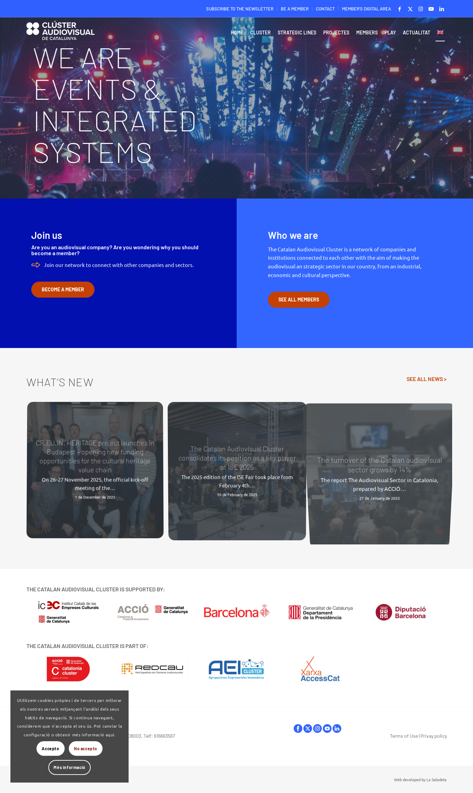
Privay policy (434, 736)
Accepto (50, 748)
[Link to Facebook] (400, 8)
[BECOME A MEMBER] (63, 290)
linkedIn (337, 728)
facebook (298, 728)
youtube (327, 728)
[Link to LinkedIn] (442, 8)
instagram (317, 728)
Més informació (69, 767)
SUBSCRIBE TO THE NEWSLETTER (240, 8)
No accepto (85, 748)
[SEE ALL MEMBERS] (298, 300)
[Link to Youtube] (431, 8)
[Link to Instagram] (421, 8)
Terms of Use (404, 736)
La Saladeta (436, 779)
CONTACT (325, 8)
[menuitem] (240, 9)
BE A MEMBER (295, 8)
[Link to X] (410, 8)
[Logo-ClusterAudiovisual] (60, 34)
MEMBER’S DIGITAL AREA (366, 8)
